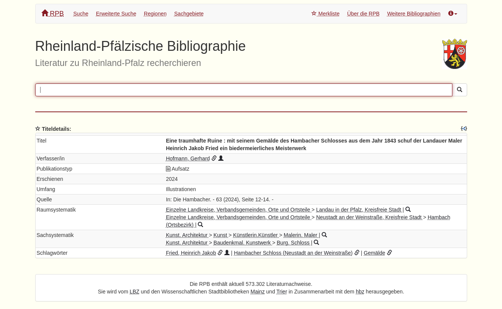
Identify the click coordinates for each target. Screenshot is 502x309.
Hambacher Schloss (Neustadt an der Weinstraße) (293, 253)
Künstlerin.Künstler (256, 235)
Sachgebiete (189, 14)
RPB (52, 13)
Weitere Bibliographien (414, 14)
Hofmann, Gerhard (188, 158)
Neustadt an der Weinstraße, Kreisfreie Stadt (369, 217)
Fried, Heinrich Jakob (191, 253)
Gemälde (374, 253)
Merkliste (325, 14)
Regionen (155, 14)
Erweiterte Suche (116, 14)
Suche (81, 14)
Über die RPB (363, 14)
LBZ (134, 292)
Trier (282, 292)
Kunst (221, 235)
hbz (360, 292)
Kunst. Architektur (187, 235)
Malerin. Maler (301, 235)
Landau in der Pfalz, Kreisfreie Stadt (359, 210)
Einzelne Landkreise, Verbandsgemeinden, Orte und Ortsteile (238, 210)
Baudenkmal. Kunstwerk (243, 243)
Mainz (257, 292)
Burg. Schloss (294, 243)
